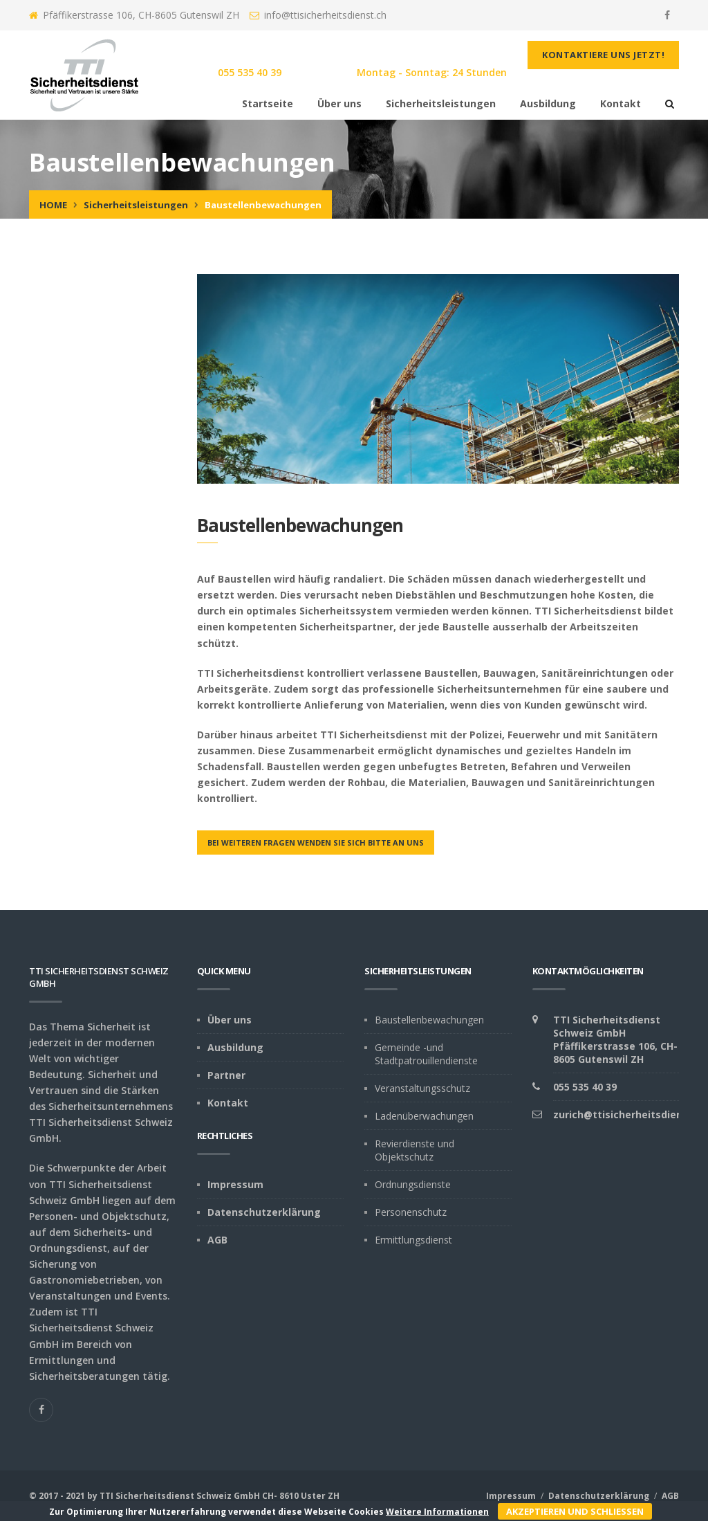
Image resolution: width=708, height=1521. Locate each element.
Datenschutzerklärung (264, 1212)
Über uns (339, 103)
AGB (217, 1239)
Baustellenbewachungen (429, 1019)
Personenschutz (411, 1212)
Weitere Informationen (437, 1512)
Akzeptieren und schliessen (575, 1511)
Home (53, 205)
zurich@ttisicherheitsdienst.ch (630, 1114)
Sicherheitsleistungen (441, 103)
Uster (313, 1496)
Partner (226, 1075)
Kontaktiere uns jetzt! (603, 54)
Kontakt (620, 103)
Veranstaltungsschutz (422, 1088)
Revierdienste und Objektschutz (414, 1150)
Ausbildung (548, 103)
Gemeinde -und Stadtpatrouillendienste (426, 1054)
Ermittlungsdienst (413, 1239)
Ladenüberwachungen (424, 1115)
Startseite (267, 103)
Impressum (235, 1184)
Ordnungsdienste (413, 1184)
